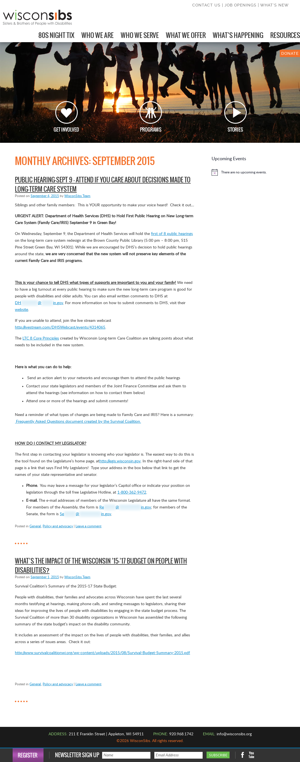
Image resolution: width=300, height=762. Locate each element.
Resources (285, 35)
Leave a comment (88, 526)
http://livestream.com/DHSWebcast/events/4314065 (60, 327)
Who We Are (97, 35)
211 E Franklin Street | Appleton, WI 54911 (106, 734)
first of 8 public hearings (172, 234)
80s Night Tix (56, 35)
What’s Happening (238, 35)
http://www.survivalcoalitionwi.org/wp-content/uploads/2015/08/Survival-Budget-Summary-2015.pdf (102, 653)
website (21, 310)
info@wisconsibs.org (234, 734)
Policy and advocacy (58, 526)
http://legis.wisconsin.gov (120, 461)
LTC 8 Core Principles (40, 338)
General (35, 526)
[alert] (242, 172)
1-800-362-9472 (131, 492)
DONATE (290, 53)
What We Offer (186, 35)
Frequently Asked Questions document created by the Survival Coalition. (78, 422)
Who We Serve (140, 35)
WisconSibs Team (77, 196)
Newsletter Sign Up (77, 755)
